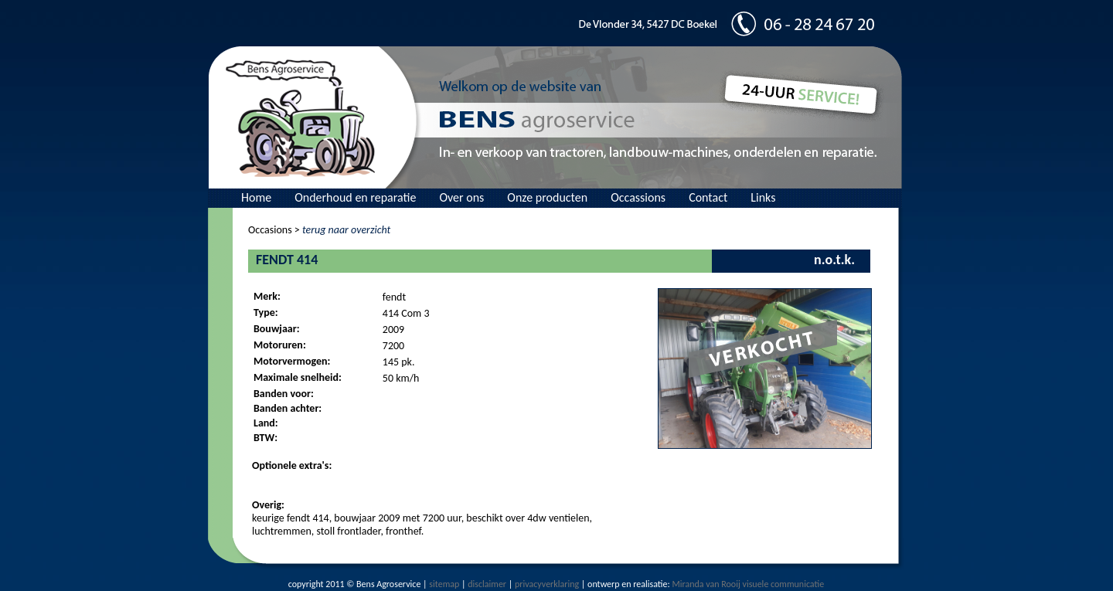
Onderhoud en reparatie (355, 197)
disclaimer (487, 584)
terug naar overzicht (346, 229)
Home (256, 197)
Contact (708, 197)
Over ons (461, 197)
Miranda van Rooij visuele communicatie (748, 584)
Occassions (638, 197)
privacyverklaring (547, 584)
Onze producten (547, 197)
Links (763, 197)
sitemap (444, 584)
